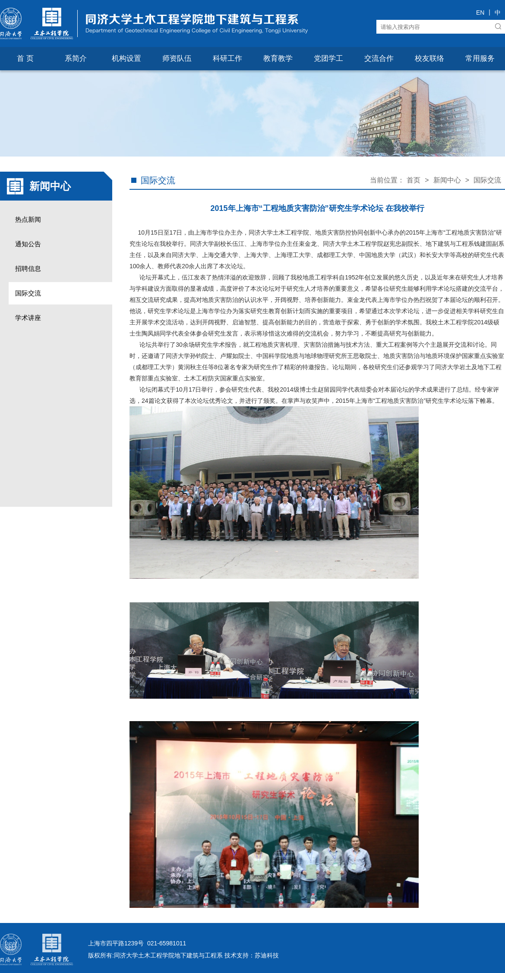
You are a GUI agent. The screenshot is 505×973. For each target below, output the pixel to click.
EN (480, 12)
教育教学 (278, 58)
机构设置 (126, 58)
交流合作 (379, 58)
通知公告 (28, 244)
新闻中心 (447, 180)
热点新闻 (28, 219)
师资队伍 (177, 58)
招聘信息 (28, 268)
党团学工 (328, 58)
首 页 (25, 58)
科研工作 (227, 58)
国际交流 (28, 293)
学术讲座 (28, 317)
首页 (413, 180)
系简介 (76, 58)
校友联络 (429, 58)
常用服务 (480, 58)
